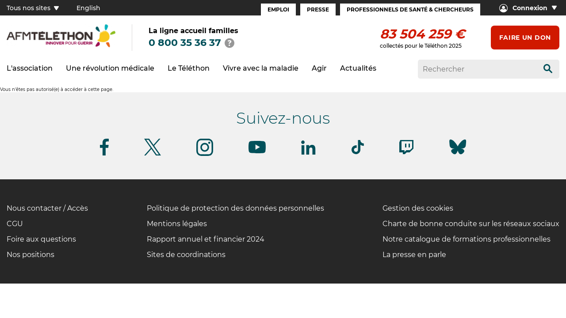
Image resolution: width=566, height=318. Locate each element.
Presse (318, 9)
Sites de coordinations (186, 254)
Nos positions (30, 254)
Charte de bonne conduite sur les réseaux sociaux (470, 224)
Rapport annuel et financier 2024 (205, 239)
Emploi (278, 9)
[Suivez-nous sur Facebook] (104, 154)
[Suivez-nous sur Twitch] (406, 152)
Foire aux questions (41, 239)
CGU (15, 224)
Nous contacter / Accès (47, 208)
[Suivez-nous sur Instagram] (204, 154)
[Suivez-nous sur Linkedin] (308, 153)
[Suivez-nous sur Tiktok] (358, 152)
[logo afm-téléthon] (61, 46)
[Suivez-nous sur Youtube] (257, 152)
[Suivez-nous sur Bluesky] (458, 154)
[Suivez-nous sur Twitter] (152, 154)
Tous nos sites (33, 8)
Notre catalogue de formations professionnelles (466, 239)
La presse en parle (414, 254)
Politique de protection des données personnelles (235, 208)
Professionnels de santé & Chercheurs (410, 9)
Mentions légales (177, 224)
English (88, 8)
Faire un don (525, 38)
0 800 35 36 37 (185, 43)
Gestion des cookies (417, 208)
